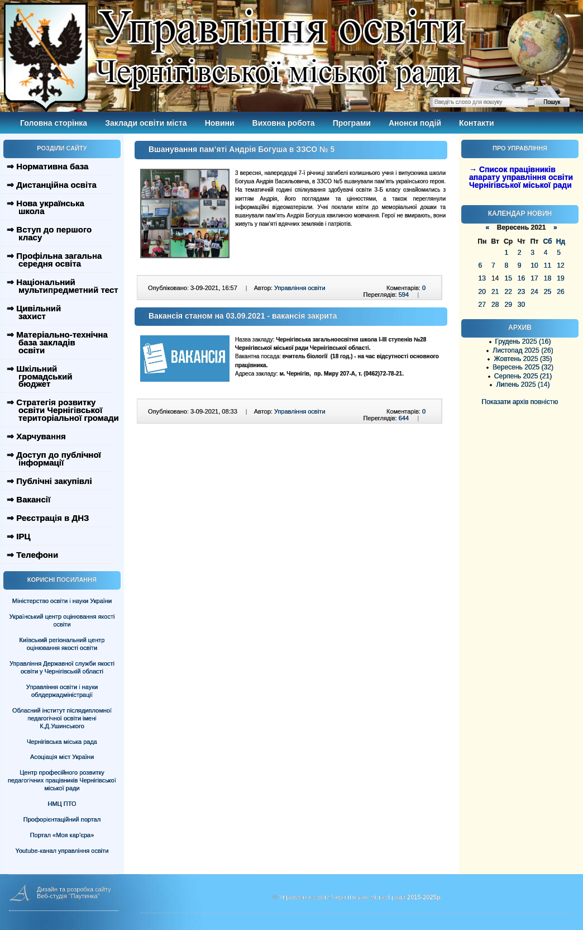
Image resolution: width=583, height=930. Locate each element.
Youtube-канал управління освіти (62, 850)
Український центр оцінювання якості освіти (62, 620)
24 (534, 292)
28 (495, 305)
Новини (220, 122)
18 (547, 278)
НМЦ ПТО (62, 803)
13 (482, 278)
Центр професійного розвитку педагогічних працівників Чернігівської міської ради (62, 780)
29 (508, 305)
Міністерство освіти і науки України (62, 600)
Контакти (476, 122)
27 (482, 305)
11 (547, 265)
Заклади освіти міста (146, 122)
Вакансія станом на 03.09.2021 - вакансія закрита (243, 315)
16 (521, 278)
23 (521, 292)
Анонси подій (415, 122)
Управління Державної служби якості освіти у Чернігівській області (61, 667)
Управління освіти (299, 287)
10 (534, 265)
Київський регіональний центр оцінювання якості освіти (62, 644)
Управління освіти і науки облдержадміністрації (62, 691)
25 (547, 292)
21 (495, 292)
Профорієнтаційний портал (62, 819)
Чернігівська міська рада (62, 741)
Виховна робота (283, 122)
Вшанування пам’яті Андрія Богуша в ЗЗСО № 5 (241, 149)
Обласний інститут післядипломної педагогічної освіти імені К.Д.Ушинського (62, 718)
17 (534, 278)
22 (508, 292)
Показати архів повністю (520, 402)
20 (482, 292)
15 (508, 278)
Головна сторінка (53, 122)
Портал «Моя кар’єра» (62, 835)
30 (521, 305)
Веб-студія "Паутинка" (68, 896)
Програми (352, 122)
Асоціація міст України (62, 756)
